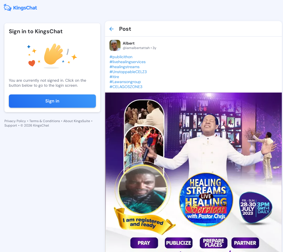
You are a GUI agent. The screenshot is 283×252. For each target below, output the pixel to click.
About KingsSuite (76, 121)
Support (10, 125)
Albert (129, 43)
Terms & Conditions (44, 121)
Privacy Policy (15, 121)
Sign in (52, 101)
